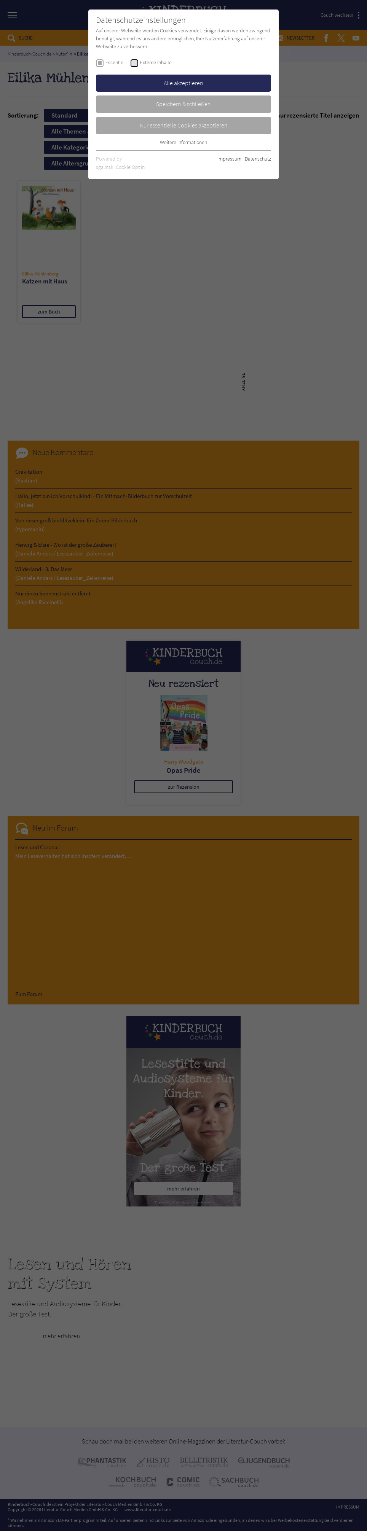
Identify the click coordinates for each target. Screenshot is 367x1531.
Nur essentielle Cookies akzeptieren (184, 125)
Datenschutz (258, 158)
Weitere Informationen (183, 142)
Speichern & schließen (183, 104)
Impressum (229, 158)
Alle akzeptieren (183, 83)
